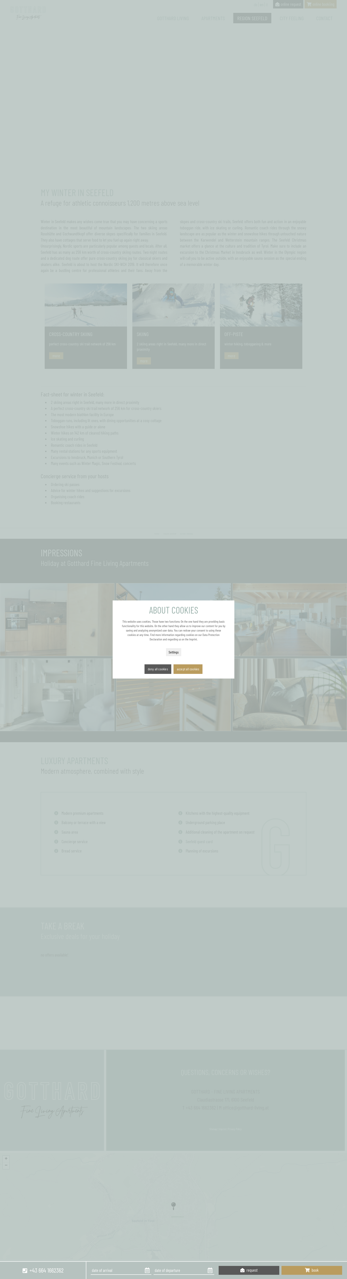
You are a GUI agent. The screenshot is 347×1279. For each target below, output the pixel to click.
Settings (174, 652)
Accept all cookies (188, 669)
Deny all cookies (158, 669)
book (312, 1270)
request (249, 1270)
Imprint (193, 639)
